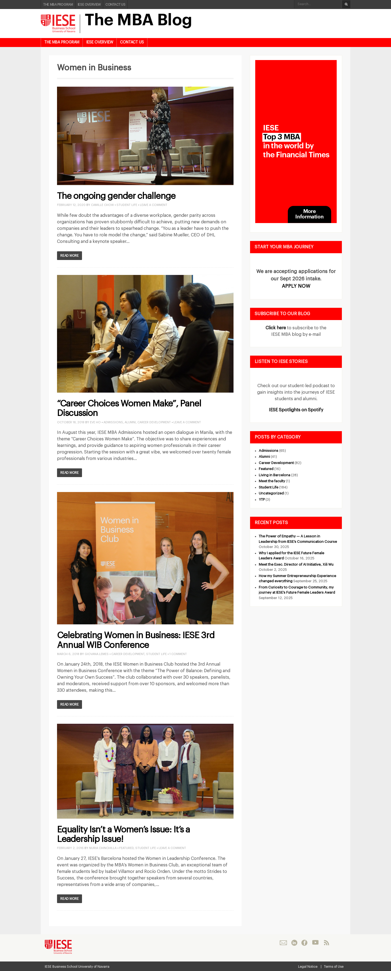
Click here (276, 328)
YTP (262, 499)
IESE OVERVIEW (89, 4)
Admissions (113, 422)
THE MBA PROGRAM (58, 4)
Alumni (130, 422)
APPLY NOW (296, 286)
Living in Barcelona (274, 475)
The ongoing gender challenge (116, 196)
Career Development (154, 422)
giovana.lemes (97, 654)
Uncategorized (271, 493)
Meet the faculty (272, 481)
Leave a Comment (153, 204)
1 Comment (178, 654)
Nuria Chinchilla (102, 848)
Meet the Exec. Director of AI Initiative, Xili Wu (296, 564)
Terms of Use (333, 966)
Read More (69, 255)
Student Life (126, 204)
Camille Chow (102, 204)
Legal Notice (307, 966)
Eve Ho (95, 422)
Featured (126, 848)
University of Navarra (93, 966)
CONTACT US (115, 4)
